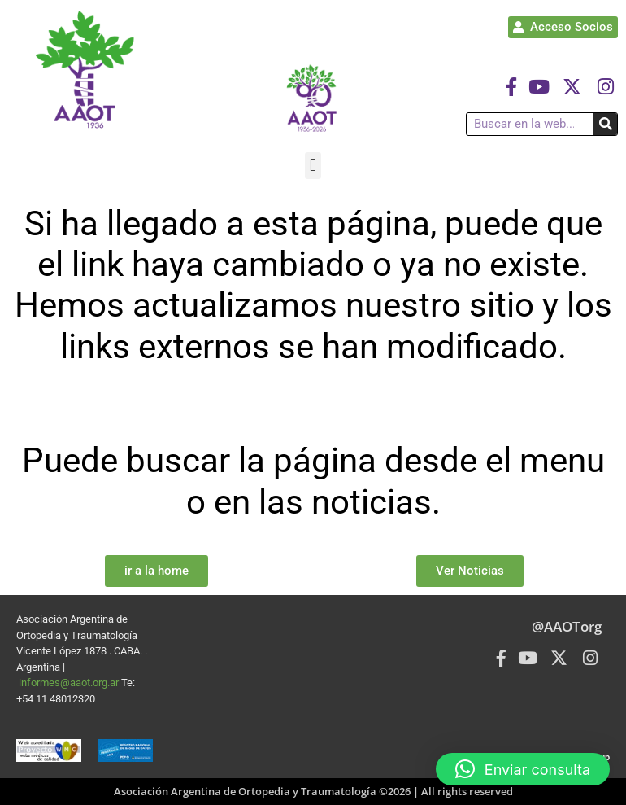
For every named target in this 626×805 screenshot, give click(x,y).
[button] (312, 165)
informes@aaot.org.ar (70, 682)
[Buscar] (605, 124)
